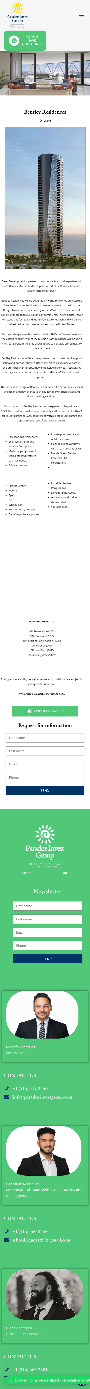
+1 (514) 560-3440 (30, 1231)
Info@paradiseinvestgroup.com (42, 1097)
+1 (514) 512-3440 (30, 1088)
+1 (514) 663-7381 (30, 1369)
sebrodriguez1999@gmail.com (41, 1240)
